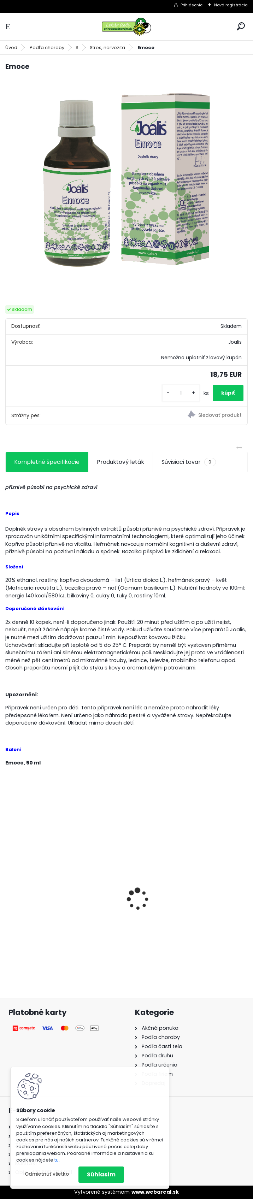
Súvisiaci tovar (188, 462)
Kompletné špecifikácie (47, 462)
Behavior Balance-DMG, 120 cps (177, 902)
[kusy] (181, 393)
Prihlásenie (191, 5)
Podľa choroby (47, 47)
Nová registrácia (231, 5)
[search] (241, 26)
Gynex (19, 905)
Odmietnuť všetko (47, 1174)
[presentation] (9, 887)
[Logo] (126, 27)
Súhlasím (101, 1174)
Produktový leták (120, 462)
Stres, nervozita (107, 47)
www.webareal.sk (155, 1191)
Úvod (11, 47)
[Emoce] (126, 183)
